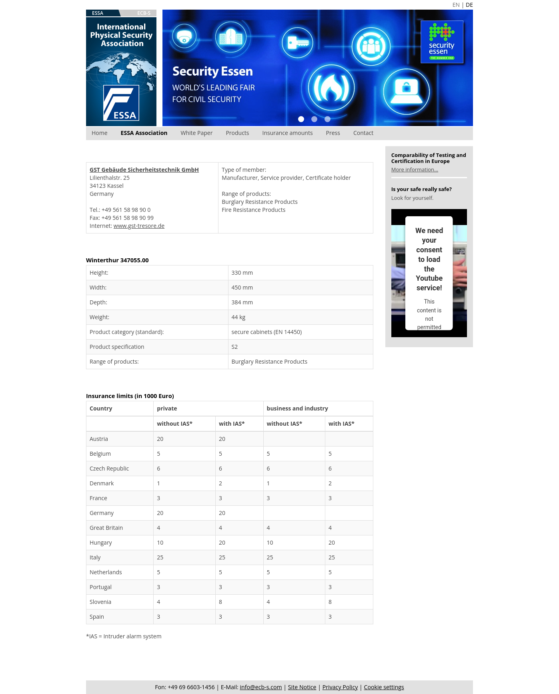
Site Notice (302, 687)
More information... (414, 169)
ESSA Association (144, 133)
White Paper (197, 133)
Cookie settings (384, 687)
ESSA (97, 13)
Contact (363, 133)
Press (333, 133)
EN (456, 4)
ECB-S (143, 13)
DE (469, 4)
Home (100, 133)
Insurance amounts (287, 133)
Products (237, 133)
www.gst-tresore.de (139, 225)
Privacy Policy (340, 687)
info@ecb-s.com (261, 687)
